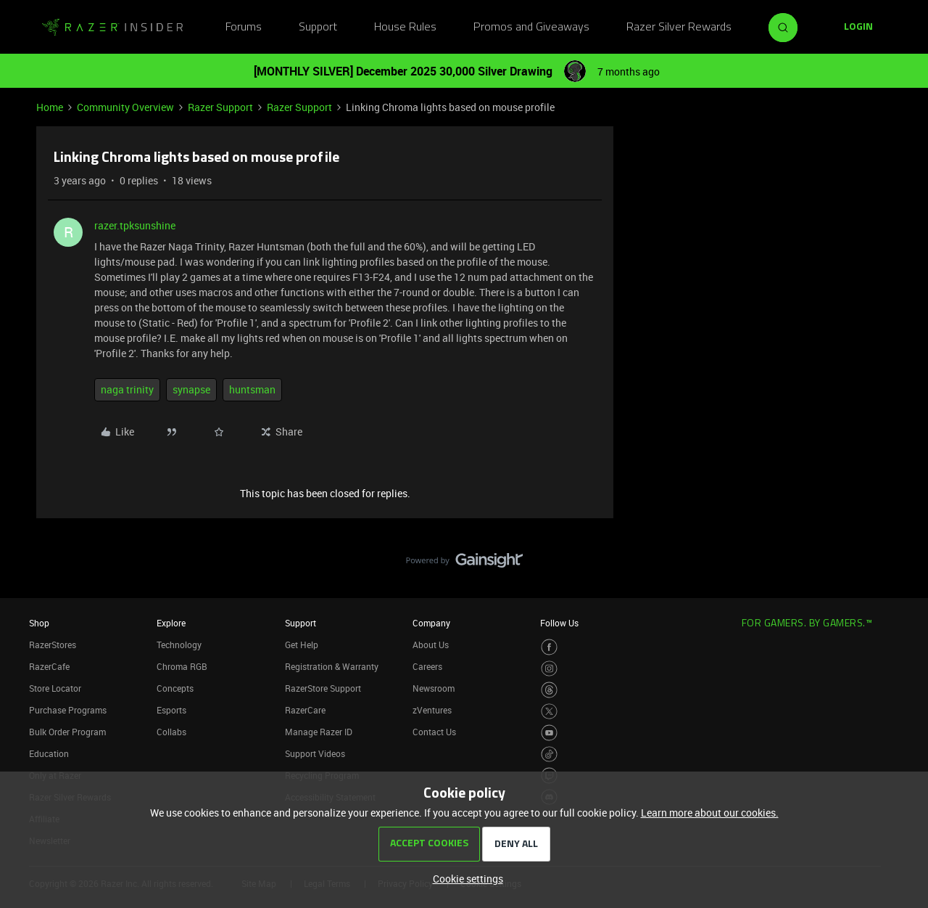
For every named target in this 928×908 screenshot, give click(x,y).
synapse (191, 389)
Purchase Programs (68, 710)
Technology (179, 644)
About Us (431, 644)
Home (49, 107)
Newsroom (434, 688)
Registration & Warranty (331, 666)
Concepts (175, 688)
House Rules (405, 27)
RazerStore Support (323, 688)
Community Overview (125, 107)
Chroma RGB (182, 666)
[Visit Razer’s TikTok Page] (549, 754)
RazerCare (305, 710)
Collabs (171, 731)
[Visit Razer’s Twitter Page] (549, 712)
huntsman (252, 389)
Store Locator (55, 688)
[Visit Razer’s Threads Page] (549, 690)
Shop (39, 623)
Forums (243, 27)
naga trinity (127, 389)
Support (318, 27)
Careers (427, 666)
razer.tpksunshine (134, 225)
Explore (171, 623)
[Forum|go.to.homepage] (112, 27)
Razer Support (220, 107)
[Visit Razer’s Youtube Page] (549, 733)
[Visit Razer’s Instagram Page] (549, 669)
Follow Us (559, 623)
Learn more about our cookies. (710, 812)
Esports (171, 710)
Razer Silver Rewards (679, 27)
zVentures (432, 710)
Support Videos (315, 753)
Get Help (301, 644)
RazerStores (52, 644)
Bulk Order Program (67, 731)
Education (49, 753)
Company (431, 623)
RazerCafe (49, 666)
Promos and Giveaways (531, 27)
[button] (858, 27)
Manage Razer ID (318, 731)
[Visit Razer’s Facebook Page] (549, 647)
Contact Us (434, 731)
